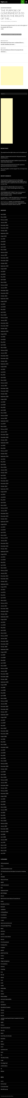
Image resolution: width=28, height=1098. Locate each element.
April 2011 (3, 597)
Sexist (2, 1033)
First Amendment (5, 942)
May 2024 (3, 277)
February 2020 (4, 415)
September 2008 (4, 682)
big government (4, 890)
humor (2, 958)
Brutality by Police (5, 904)
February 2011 (4, 603)
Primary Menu (26, 2)
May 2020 (3, 407)
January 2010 (4, 638)
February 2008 (4, 701)
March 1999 (3, 845)
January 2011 (4, 606)
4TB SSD (3, 876)
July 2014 (3, 494)
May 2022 (3, 342)
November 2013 (4, 516)
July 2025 (3, 238)
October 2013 (4, 519)
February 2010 (4, 635)
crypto (2, 920)
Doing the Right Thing (6, 925)
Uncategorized (4, 1063)
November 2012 (4, 546)
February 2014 (4, 508)
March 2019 (3, 426)
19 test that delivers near (6, 868)
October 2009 (4, 646)
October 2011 (4, 581)
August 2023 (4, 301)
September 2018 (4, 442)
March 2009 (3, 665)
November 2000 (4, 831)
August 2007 (4, 717)
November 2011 (4, 578)
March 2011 (3, 600)
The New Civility (4, 1057)
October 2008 (4, 679)
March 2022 (3, 347)
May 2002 (3, 804)
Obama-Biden (4, 996)
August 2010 (4, 619)
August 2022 (4, 334)
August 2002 (4, 796)
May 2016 (3, 461)
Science (2, 1025)
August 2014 (4, 491)
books (2, 901)
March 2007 (3, 728)
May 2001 (3, 815)
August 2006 (4, 736)
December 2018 (4, 434)
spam (2, 1041)
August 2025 (4, 236)
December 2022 (4, 323)
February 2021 (4, 383)
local (2, 980)
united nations (4, 1065)
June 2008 (3, 690)
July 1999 (3, 842)
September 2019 (4, 421)
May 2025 (3, 244)
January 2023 (4, 320)
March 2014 (3, 505)
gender (2, 950)
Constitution (4, 915)
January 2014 (4, 510)
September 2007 (4, 714)
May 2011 (3, 595)
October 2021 (4, 361)
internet (2, 966)
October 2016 (4, 453)
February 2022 (4, 350)
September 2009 (4, 649)
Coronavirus (4, 917)
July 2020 (3, 402)
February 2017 (4, 451)
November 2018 (4, 437)
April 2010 (3, 630)
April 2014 (3, 502)
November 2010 (4, 611)
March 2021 (3, 380)
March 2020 (3, 412)
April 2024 (3, 279)
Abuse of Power (4, 879)
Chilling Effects (4, 912)
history (2, 955)
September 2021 (4, 364)
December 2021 (4, 355)
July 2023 (3, 304)
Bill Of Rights (4, 893)
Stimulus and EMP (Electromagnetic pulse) (11, 194)
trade (2, 1060)
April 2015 (3, 475)
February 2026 (4, 219)
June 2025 (3, 241)
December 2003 (4, 785)
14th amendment (5, 863)
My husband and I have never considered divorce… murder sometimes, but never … (14, 42)
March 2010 (3, 633)
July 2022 (3, 336)
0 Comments (14, 21)
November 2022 (4, 325)
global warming (4, 953)
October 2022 (4, 328)
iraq (2, 972)
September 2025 (4, 233)
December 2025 (4, 225)
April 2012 (3, 565)
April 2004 (3, 774)
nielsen (2, 993)
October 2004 (4, 769)
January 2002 (4, 809)
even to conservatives (6, 936)
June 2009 (3, 657)
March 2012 (3, 567)
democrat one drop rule (6, 923)
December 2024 (4, 257)
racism (2, 1012)
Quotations (3, 1004)
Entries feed (3, 1083)
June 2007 (3, 722)
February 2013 (4, 538)
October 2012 (4, 548)
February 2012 (4, 570)
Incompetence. (4, 963)
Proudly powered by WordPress (7, 1096)
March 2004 (3, 777)
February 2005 (4, 763)
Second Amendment (5, 1027)
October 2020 (4, 393)
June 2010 (3, 625)
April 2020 (3, 410)
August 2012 (4, 554)
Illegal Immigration (5, 961)
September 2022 (4, 331)
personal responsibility (6, 999)
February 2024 (4, 285)
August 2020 (4, 399)
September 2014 (4, 489)
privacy (2, 1002)
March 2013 (3, 535)
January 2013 (4, 540)
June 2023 (3, 306)
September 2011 (4, 584)
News (2, 991)
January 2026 (4, 222)
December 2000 (4, 828)
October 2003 (4, 788)
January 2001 (4, 826)
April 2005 (3, 758)
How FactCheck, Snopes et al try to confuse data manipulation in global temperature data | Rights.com (13, 180)
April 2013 (3, 532)
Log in (2, 1081)
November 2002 (4, 793)
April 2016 (3, 464)
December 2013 (4, 513)
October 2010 (4, 614)
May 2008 (3, 693)
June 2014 (3, 497)
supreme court (4, 1049)
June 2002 (3, 801)
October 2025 (4, 230)
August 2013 (4, 524)
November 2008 (4, 676)
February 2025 (4, 252)
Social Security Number (6, 1036)
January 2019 (4, 431)
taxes (2, 1052)
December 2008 (4, 673)
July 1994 (3, 853)
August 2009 (4, 652)
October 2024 (4, 263)
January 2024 (4, 287)
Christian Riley (4, 197)
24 (1, 874)
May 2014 (3, 499)
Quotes (2, 1010)
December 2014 (4, 480)
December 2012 (4, 543)
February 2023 (4, 317)
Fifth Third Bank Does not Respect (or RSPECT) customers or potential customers (14, 198)
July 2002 (3, 799)
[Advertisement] (12, 75)
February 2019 (4, 429)
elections (3, 931)
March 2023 (3, 315)
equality (2, 934)
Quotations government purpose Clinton (11, 34)
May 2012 (3, 562)
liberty (2, 977)
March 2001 (3, 820)
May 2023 (3, 309)
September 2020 (4, 396)
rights (2, 1022)
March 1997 (3, 848)
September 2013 (4, 521)
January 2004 (4, 782)
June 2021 (3, 372)
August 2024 (4, 268)
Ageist (2, 882)
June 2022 (3, 339)
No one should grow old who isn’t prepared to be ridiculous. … (14, 49)
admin (8, 21)
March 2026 (3, 217)
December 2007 (4, 706)
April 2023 (3, 312)
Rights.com (4, 2)
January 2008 (4, 703)
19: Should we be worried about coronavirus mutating (13, 871)
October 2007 (4, 712)
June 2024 (3, 274)
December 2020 (4, 388)
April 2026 (3, 214)
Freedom (3, 947)
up (1, 1068)
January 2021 (4, 385)
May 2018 (3, 448)
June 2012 (3, 559)
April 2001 (3, 818)
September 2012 (4, 551)
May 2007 (3, 725)
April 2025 (3, 247)
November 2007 (4, 709)
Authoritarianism (5, 885)
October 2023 (4, 296)
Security (3, 1030)
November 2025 (4, 228)
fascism (2, 939)
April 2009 (3, 663)
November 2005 (4, 747)
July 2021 (3, 369)
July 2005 (3, 750)
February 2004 (4, 780)
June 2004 (3, 771)
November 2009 (4, 644)
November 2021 (4, 358)
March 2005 (3, 761)
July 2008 (3, 687)
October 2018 (4, 440)
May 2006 (3, 741)
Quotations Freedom (6, 7)
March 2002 (3, 807)
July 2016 (3, 459)
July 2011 (3, 589)
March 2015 (3, 478)
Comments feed (4, 1086)
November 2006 (4, 733)
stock (2, 1046)
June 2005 (3, 752)
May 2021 (3, 374)
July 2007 (3, 720)
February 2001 (4, 823)
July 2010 (3, 622)
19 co (2, 866)
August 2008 (4, 684)
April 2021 (3, 377)
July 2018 (3, 445)
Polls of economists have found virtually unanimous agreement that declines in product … (13, 165)
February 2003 (4, 790)
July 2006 (3, 739)
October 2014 (4, 486)
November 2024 (4, 260)
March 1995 (3, 850)
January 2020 (4, 418)
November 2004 (4, 766)
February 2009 (4, 668)
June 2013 (3, 529)
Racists (2, 1015)
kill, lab (2, 974)
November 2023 (4, 293)
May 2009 (3, 660)
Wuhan (2, 1071)
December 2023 (4, 290)
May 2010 (3, 627)
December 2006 (4, 731)
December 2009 (4, 641)
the (1, 1055)
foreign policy (4, 944)
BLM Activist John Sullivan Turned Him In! (10, 898)
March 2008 (3, 698)
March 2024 (3, 282)
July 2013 (3, 527)
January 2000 (4, 839)
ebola (2, 928)
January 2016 (4, 470)
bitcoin (2, 895)
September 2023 (4, 298)
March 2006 (3, 744)
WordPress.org (4, 1089)
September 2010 (4, 616)
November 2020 (4, 391)
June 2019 (3, 423)
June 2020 (3, 404)
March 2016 (3, 467)
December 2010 (4, 608)
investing (3, 969)
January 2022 (4, 353)
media (2, 985)
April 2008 (3, 695)
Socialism (3, 1038)
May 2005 (3, 755)
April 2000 (3, 837)
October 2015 (4, 472)
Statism (2, 1044)
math (2, 982)
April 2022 (3, 344)
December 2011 (4, 576)
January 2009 (4, 671)
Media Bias (3, 988)
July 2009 (3, 654)
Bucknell (3, 906)
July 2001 (3, 812)
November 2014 (4, 483)
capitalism (3, 909)
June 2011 (3, 592)
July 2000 (3, 834)
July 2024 (3, 271)
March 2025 (3, 249)
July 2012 (3, 557)
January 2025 (4, 255)
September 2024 (4, 266)
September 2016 (4, 456)
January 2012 (4, 573)
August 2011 (4, 586)
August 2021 (4, 366)
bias (2, 887)
